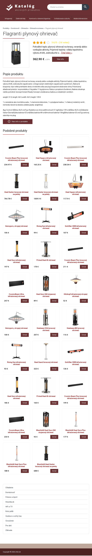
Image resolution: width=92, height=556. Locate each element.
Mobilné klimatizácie (80, 18)
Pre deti (9, 526)
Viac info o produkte (19, 121)
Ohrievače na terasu (36, 28)
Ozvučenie (10, 521)
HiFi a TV (9, 507)
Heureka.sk (10, 502)
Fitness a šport (11, 497)
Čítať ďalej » (66, 53)
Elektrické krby (20, 18)
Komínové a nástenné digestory (39, 18)
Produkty (6, 28)
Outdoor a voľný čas (14, 516)
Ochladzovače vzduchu (62, 18)
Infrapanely (8, 18)
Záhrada (9, 531)
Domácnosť (15, 28)
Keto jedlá (9, 512)
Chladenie (9, 488)
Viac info (61, 59)
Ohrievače (24, 28)
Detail (25, 165)
